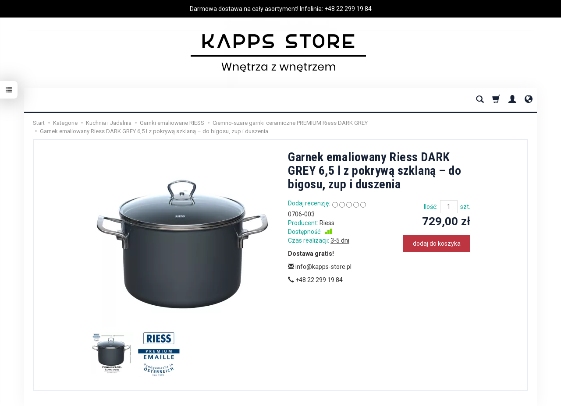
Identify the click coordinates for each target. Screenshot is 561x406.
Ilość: (430, 206)
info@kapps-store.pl (320, 266)
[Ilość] (449, 206)
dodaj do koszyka (437, 243)
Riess (327, 222)
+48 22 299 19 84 (348, 8)
